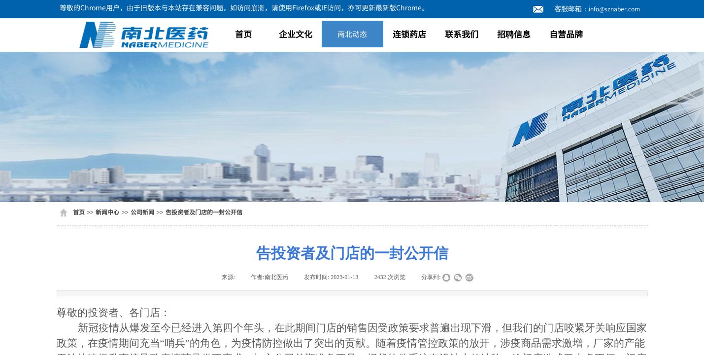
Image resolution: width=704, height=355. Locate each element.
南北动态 (352, 34)
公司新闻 (142, 212)
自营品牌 (566, 34)
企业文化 (295, 34)
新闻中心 (107, 212)
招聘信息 (514, 34)
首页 (243, 34)
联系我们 (461, 34)
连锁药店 (409, 34)
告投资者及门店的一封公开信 (204, 212)
